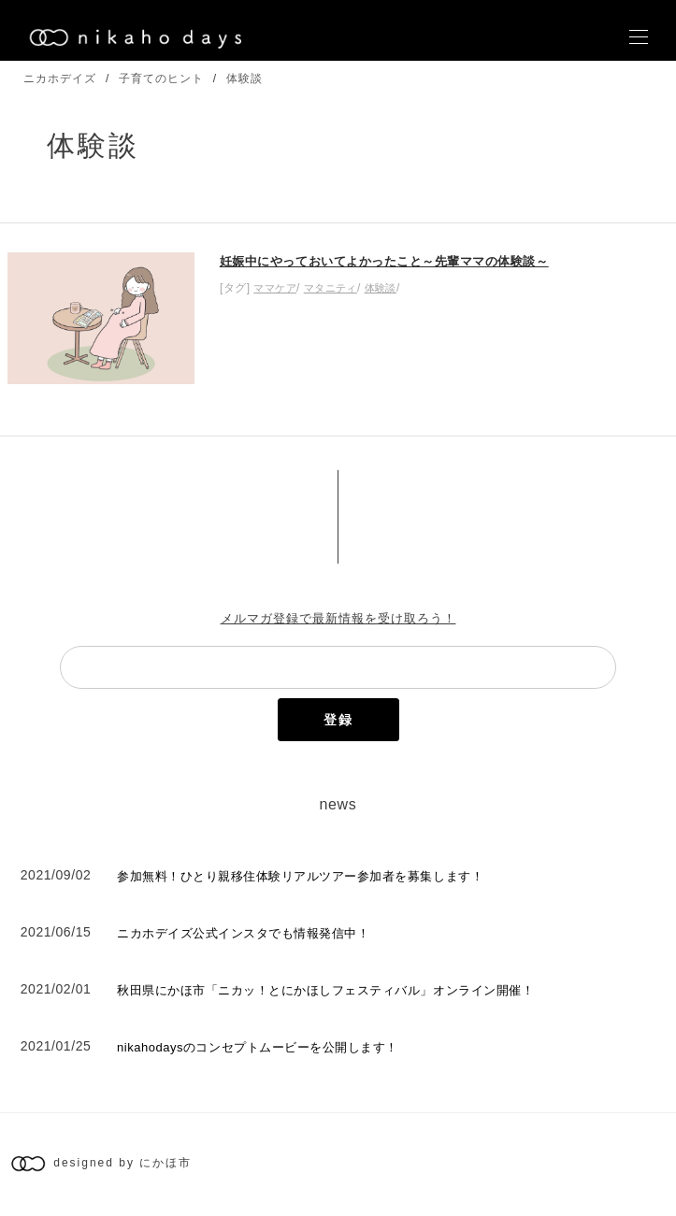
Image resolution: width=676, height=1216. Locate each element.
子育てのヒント (161, 78)
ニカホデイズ (59, 78)
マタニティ (330, 287)
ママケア (274, 287)
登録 (338, 719)
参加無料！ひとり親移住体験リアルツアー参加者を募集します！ (300, 876)
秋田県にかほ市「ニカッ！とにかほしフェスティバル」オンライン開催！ (325, 990)
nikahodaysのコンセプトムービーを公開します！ (257, 1047)
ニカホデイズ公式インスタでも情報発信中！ (243, 933)
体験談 (244, 78)
